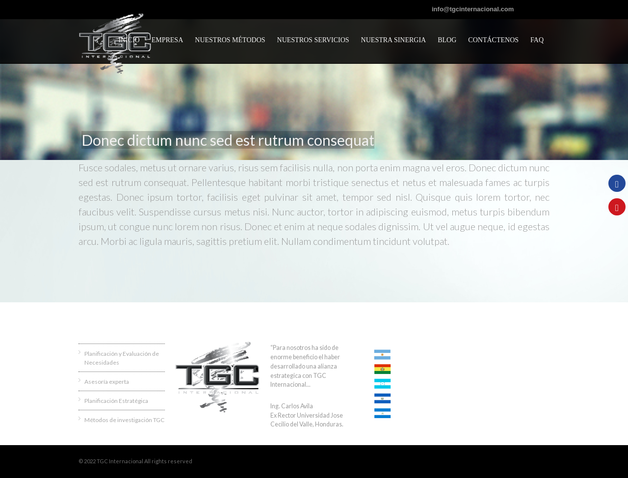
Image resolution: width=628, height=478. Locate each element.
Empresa (167, 40)
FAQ (537, 40)
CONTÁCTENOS (493, 40)
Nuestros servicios (313, 40)
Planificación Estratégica (116, 400)
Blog (447, 40)
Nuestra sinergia (393, 40)
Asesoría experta (106, 381)
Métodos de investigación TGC (124, 420)
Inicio (129, 40)
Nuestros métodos (230, 40)
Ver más (323, 384)
